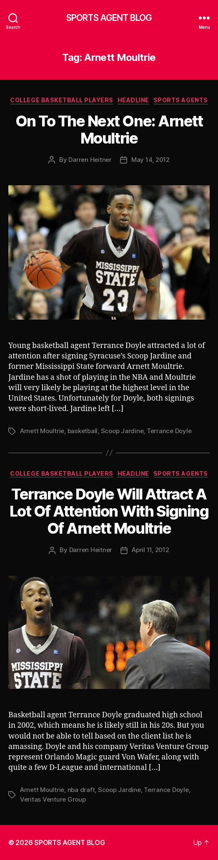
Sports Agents (180, 99)
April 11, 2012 (150, 550)
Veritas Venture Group (53, 799)
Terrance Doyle (169, 431)
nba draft (81, 790)
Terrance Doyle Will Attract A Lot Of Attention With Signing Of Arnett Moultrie (109, 511)
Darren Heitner (89, 160)
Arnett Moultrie (42, 431)
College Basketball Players (61, 99)
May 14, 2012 (150, 160)
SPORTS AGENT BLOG (109, 17)
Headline (133, 99)
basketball (83, 431)
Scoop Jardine (122, 431)
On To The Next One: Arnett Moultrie (109, 129)
